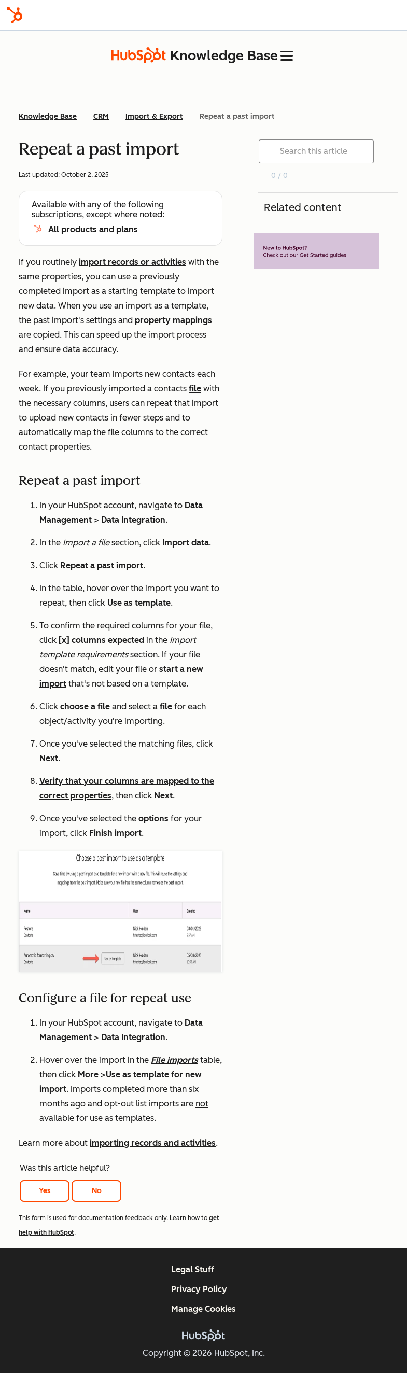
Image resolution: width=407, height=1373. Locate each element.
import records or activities (132, 262)
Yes (45, 1190)
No (97, 1190)
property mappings (173, 320)
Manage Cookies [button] (203, 1309)
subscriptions (57, 214)
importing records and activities (153, 1143)
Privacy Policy (199, 1289)
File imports (174, 1060)
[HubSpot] (14, 15)
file (195, 389)
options (152, 818)
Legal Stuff (192, 1269)
